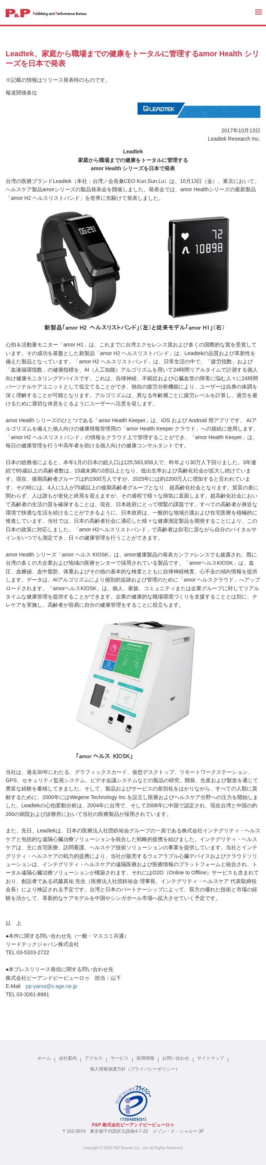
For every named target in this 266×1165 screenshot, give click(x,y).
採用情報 (145, 1058)
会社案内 (68, 1058)
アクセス (94, 1058)
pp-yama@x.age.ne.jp (51, 986)
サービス (120, 1058)
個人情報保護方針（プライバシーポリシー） (135, 1069)
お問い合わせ (175, 1058)
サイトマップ (210, 1058)
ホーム (44, 1058)
